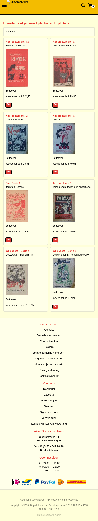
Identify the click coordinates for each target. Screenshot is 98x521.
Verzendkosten (49, 341)
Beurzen (49, 406)
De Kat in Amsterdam (64, 45)
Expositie (49, 394)
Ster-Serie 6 (13, 183)
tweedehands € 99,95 (64, 96)
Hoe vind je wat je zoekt (49, 364)
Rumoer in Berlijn (15, 45)
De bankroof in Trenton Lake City (70, 254)
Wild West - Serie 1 (64, 250)
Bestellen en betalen (49, 335)
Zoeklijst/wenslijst (49, 375)
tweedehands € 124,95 (18, 96)
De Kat (56, 119)
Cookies (73, 499)
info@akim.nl (50, 450)
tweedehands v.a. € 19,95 (20, 305)
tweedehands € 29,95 (17, 163)
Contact (49, 329)
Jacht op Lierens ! (15, 187)
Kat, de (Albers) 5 (63, 41)
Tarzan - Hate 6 (61, 183)
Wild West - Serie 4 (17, 250)
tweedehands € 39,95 (64, 298)
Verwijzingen (49, 417)
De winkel (49, 388)
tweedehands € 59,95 (64, 231)
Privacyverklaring (49, 370)
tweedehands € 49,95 (64, 163)
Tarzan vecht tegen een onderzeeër (71, 187)
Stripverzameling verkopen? (48, 352)
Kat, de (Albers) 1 (63, 115)
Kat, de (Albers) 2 (17, 115)
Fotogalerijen (49, 400)
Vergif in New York (16, 119)
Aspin (58, 515)
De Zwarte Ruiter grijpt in (19, 254)
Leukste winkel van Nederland (49, 423)
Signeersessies (49, 412)
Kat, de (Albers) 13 (17, 41)
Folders (48, 347)
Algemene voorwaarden (49, 358)
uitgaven (10, 31)
